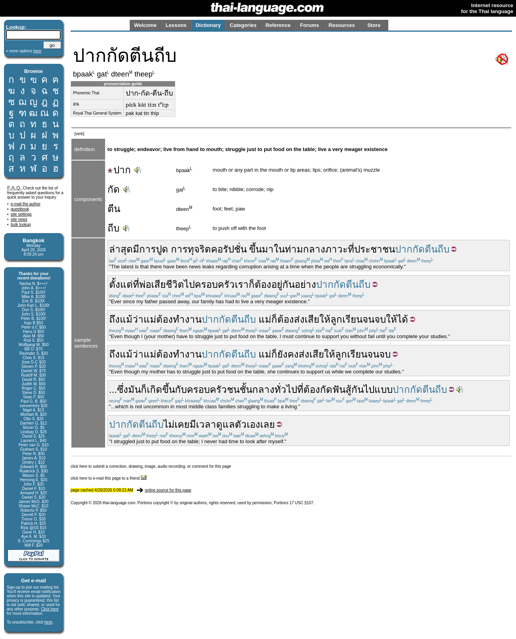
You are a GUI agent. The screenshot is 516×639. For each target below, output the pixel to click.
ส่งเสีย (306, 319)
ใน (279, 249)
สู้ (348, 389)
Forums (309, 25)
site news (19, 219)
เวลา (206, 424)
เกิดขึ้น (161, 389)
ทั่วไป (285, 389)
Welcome (145, 25)
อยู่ (276, 284)
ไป (189, 284)
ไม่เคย (176, 424)
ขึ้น (255, 249)
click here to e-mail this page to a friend (108, 478)
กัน (288, 284)
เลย (267, 424)
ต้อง (263, 284)
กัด (113, 189)
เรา (242, 284)
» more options (23, 51)
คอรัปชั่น (229, 249)
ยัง (282, 354)
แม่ (150, 319)
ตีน (113, 208)
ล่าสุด (121, 249)
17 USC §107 (301, 503)
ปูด (162, 249)
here (48, 622)
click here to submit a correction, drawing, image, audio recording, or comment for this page (151, 466)
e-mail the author (25, 204)
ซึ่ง (122, 389)
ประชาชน (374, 249)
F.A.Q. (14, 188)
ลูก (336, 319)
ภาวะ (336, 249)
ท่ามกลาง (305, 249)
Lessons (176, 25)
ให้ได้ (397, 319)
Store (373, 25)
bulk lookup (21, 224)
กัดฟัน (332, 389)
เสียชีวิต (167, 284)
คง (293, 354)
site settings (21, 214)
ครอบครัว (215, 284)
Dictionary (208, 25)
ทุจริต (199, 249)
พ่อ (145, 284)
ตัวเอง (247, 424)
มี (136, 249)
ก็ (252, 284)
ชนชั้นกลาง (250, 389)
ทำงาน (187, 319)
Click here (49, 609)
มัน (134, 389)
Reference (278, 25)
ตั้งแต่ (121, 284)
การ (147, 249)
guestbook (20, 209)
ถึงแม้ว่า (126, 319)
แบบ (383, 389)
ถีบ (113, 228)
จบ (380, 319)
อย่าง (305, 284)
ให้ (324, 319)
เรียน (352, 319)
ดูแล (225, 424)
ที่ (351, 249)
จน (368, 319)
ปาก (119, 170)
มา (268, 249)
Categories (243, 25)
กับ (181, 389)
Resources (341, 25)
